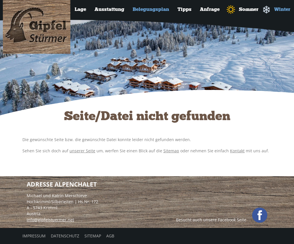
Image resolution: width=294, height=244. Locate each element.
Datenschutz (65, 236)
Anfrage (210, 9)
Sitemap (171, 150)
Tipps (184, 9)
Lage (80, 9)
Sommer (242, 9)
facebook (259, 215)
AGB (110, 236)
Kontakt (237, 150)
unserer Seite (82, 150)
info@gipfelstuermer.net (50, 219)
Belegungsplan (151, 9)
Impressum (34, 236)
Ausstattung (109, 9)
